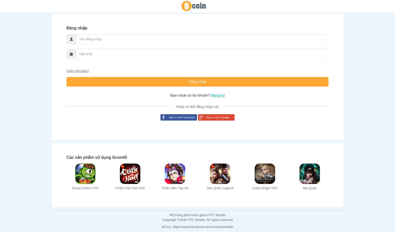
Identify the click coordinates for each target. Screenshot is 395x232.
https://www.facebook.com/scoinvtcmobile (203, 227)
